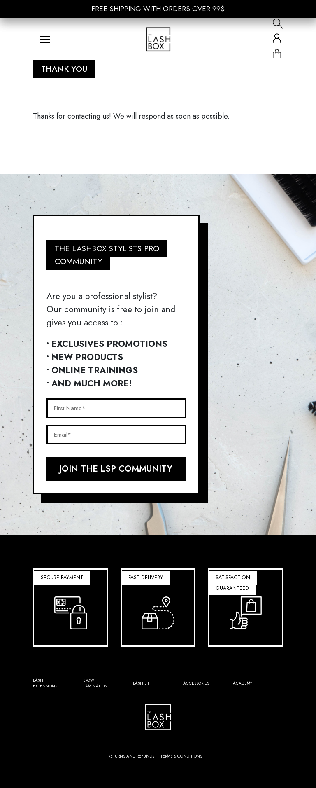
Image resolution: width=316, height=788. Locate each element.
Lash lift (142, 683)
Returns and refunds (131, 756)
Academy (242, 683)
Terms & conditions (181, 756)
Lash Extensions (45, 683)
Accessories (196, 683)
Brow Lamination (95, 683)
